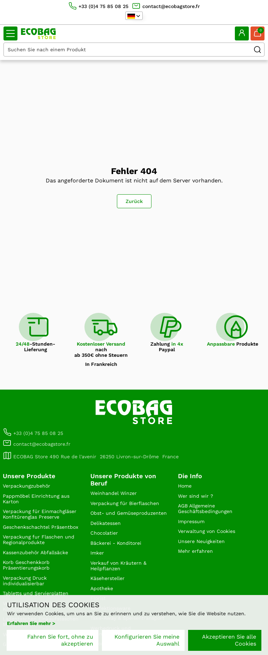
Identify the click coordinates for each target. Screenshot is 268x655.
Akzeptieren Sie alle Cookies (229, 640)
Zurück (134, 201)
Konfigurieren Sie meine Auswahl (146, 640)
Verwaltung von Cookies (206, 531)
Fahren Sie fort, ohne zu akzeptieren (60, 640)
